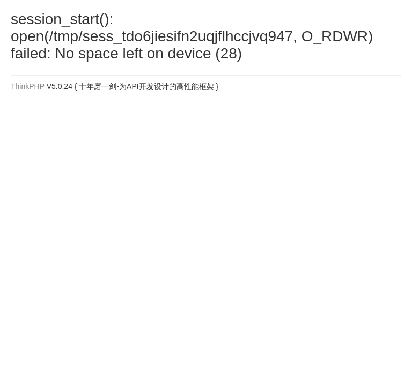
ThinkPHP (28, 86)
